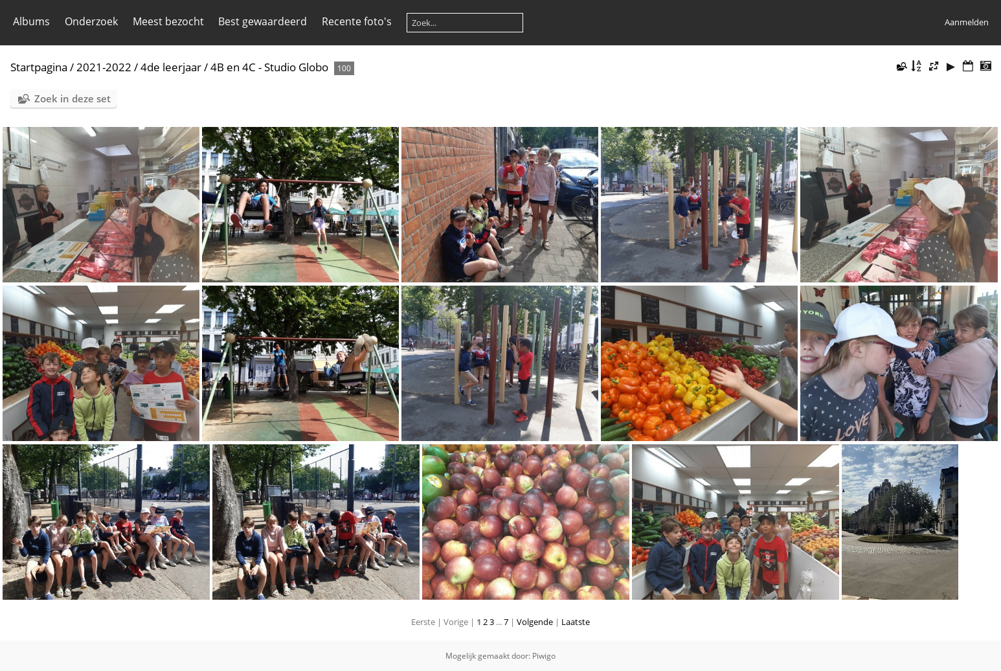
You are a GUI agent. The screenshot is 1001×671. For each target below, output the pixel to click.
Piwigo (544, 655)
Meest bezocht (168, 21)
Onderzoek (91, 21)
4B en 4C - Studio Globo (270, 67)
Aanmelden (967, 22)
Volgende (535, 622)
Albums (31, 21)
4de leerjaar (171, 67)
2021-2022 (103, 67)
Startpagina (38, 67)
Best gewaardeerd (262, 21)
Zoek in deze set (72, 98)
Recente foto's (357, 21)
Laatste (575, 622)
